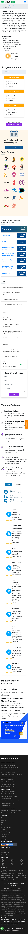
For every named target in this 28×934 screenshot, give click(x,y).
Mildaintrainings (9, 758)
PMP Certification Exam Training (8, 784)
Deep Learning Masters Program (8, 808)
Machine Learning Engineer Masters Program (11, 801)
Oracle (2, 872)
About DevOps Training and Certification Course (12, 293)
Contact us (3, 820)
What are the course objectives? (10, 299)
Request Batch (14, 147)
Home (2, 5)
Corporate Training (5, 832)
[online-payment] (9, 844)
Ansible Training (6, 235)
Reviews (8, 484)
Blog (2, 822)
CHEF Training (5, 242)
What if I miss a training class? (10, 338)
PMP (23, 873)
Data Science (9, 872)
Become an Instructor (6, 852)
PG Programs (4, 870)
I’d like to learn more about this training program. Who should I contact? (12, 332)
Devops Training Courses (11, 5)
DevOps (21, 870)
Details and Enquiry (22, 235)
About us (3, 817)
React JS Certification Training (8, 770)
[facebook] (2, 860)
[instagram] (21, 860)
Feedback (3, 836)
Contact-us (27, 424)
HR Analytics (17, 872)
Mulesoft (3, 880)
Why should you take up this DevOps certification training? (12, 318)
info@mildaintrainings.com (12, 930)
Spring (8, 880)
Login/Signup (4, 839)
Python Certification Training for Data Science (11, 774)
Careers (3, 850)
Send (14, 394)
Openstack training (7, 273)
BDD (21, 877)
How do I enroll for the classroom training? (13, 287)
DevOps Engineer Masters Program (9, 793)
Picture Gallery (18, 484)
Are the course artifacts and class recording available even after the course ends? (13, 350)
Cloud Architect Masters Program (9, 796)
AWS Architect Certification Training (9, 767)
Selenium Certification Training (8, 786)
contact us (10, 915)
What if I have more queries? (10, 356)
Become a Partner (5, 854)
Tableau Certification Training (8, 772)
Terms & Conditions (9, 888)
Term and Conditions (6, 827)
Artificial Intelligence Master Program (9, 812)
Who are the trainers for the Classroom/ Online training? (12, 325)
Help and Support (5, 834)
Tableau (18, 875)
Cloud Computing (13, 870)
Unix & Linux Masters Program (8, 803)
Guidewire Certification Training (8, 781)
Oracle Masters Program (6, 798)
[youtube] (12, 860)
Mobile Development (11, 879)
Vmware (20, 879)
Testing (18, 873)
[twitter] (21, 864)
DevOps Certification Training (8, 765)
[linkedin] (2, 864)
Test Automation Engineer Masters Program (11, 810)
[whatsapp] (12, 864)
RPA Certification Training (7, 779)
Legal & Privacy (20, 888)
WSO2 (16, 877)
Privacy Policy (4, 824)
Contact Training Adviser (13, 124)
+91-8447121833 (19, 929)
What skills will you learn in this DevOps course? (12, 305)
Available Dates (7, 72)
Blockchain (11, 877)
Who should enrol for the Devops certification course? (14, 311)
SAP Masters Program (6, 805)
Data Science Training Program (8, 791)
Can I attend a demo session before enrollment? (11, 343)
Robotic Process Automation (7, 875)
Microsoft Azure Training (7, 777)
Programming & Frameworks (7, 873)
